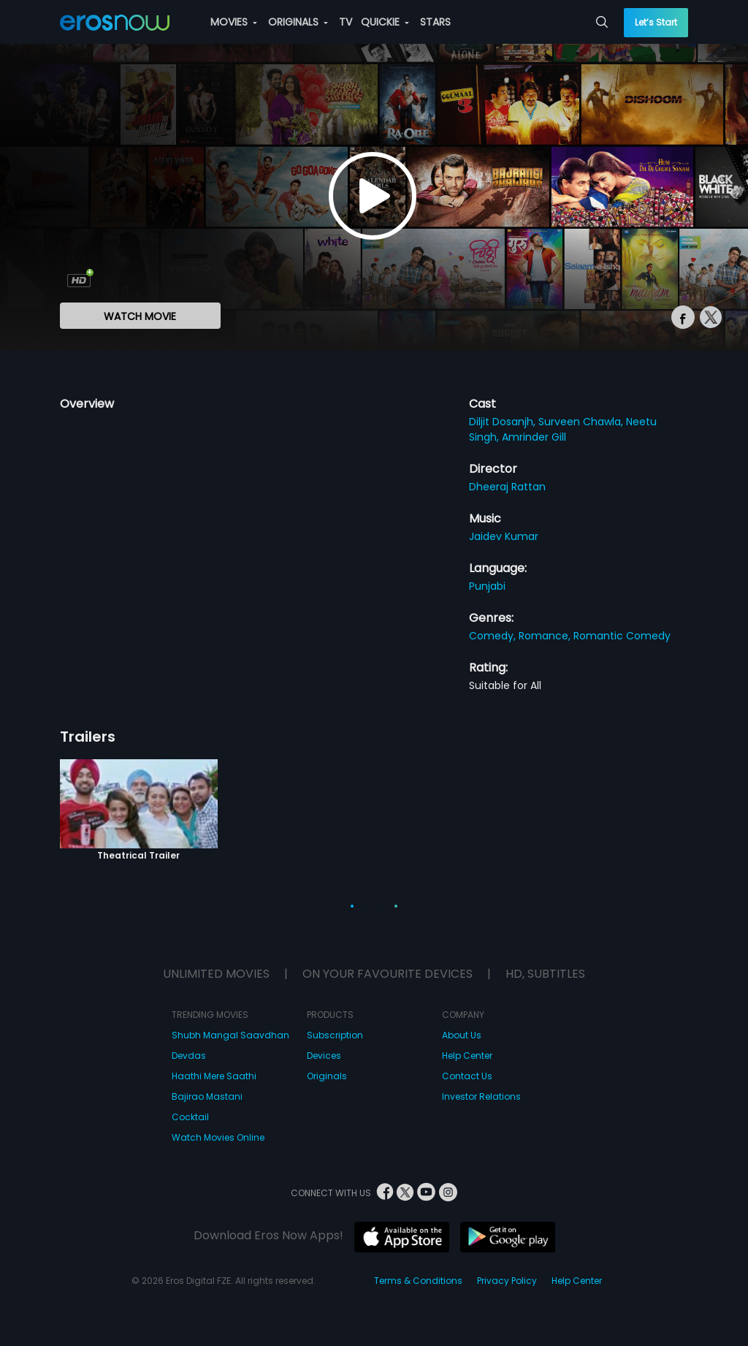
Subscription (335, 1035)
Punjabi (487, 586)
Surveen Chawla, (582, 421)
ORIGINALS (298, 22)
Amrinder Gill (534, 437)
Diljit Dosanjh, (503, 421)
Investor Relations (481, 1096)
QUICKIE (385, 22)
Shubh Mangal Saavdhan (230, 1035)
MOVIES (233, 22)
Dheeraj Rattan (507, 486)
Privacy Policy (507, 1280)
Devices (324, 1055)
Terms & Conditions (418, 1280)
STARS (435, 22)
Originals (327, 1076)
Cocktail (190, 1117)
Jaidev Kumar (503, 536)
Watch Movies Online (218, 1137)
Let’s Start (656, 22)
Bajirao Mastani (207, 1096)
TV (345, 22)
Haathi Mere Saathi (214, 1076)
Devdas (189, 1055)
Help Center (467, 1055)
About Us (461, 1035)
